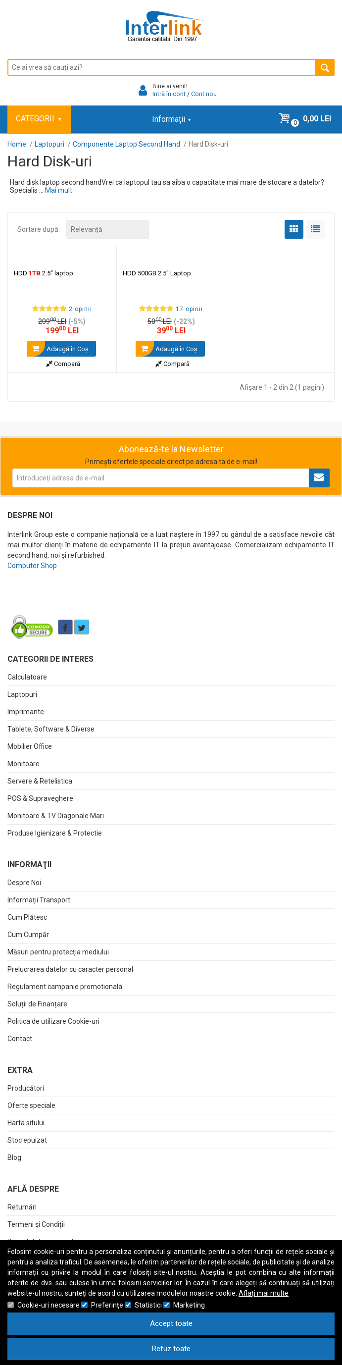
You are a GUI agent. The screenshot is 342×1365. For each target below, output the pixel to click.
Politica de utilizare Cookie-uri (53, 1021)
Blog (14, 1157)
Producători (25, 1088)
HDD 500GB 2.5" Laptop (157, 273)
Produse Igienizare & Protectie (54, 833)
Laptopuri (22, 694)
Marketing (189, 1305)
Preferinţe (107, 1305)
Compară (63, 364)
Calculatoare (27, 677)
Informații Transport (38, 900)
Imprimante (25, 712)
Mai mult (58, 190)
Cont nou (204, 94)
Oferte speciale (31, 1105)
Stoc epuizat (27, 1140)
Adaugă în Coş (58, 349)
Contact (19, 1039)
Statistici (148, 1305)
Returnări (22, 1207)
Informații (171, 119)
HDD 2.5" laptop (43, 273)
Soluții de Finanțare (37, 1004)
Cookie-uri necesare (48, 1305)
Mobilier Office (29, 746)
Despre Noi (24, 883)
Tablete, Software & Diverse (51, 729)
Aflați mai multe (264, 1293)
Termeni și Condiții (36, 1224)
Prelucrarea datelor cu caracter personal (70, 969)
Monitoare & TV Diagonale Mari (55, 816)
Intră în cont (169, 94)
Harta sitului (26, 1123)
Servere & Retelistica (39, 781)
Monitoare (23, 764)
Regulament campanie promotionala (64, 987)
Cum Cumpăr (28, 935)
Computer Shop (32, 566)
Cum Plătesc (27, 917)
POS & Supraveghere (40, 798)
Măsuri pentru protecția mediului (58, 952)
